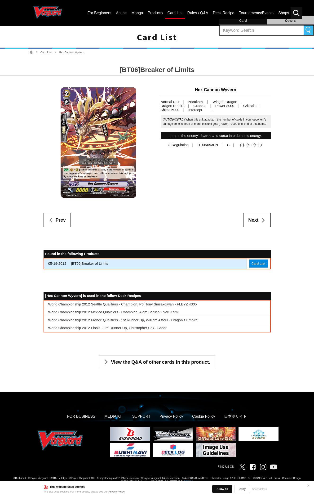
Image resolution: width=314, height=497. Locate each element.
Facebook (252, 467)
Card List (46, 52)
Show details (259, 489)
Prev (61, 220)
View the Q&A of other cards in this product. (160, 362)
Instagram (263, 467)
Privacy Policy (116, 491)
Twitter (242, 467)
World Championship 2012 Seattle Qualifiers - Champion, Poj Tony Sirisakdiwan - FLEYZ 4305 (122, 304)
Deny (242, 489)
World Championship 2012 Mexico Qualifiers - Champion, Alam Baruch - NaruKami (113, 312)
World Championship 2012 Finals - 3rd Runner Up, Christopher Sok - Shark (107, 328)
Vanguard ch (273, 467)
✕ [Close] (308, 486)
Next (253, 220)
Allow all (222, 489)
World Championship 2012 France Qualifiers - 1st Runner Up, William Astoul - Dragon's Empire (123, 320)
